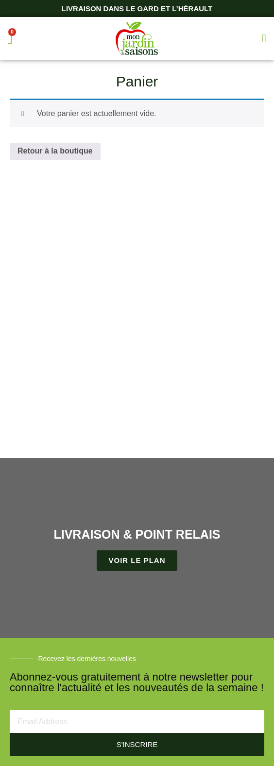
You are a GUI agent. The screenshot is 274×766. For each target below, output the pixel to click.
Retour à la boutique (55, 151)
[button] (264, 38)
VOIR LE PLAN (136, 560)
